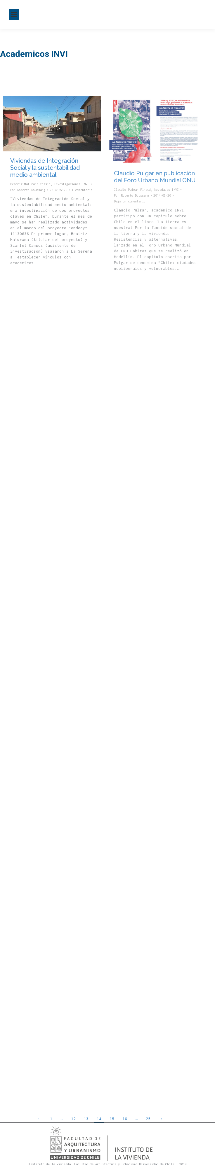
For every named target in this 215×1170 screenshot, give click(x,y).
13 (86, 1118)
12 (73, 1118)
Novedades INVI (166, 189)
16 (124, 1118)
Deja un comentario (129, 201)
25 (148, 1118)
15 (112, 1118)
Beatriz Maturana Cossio (30, 184)
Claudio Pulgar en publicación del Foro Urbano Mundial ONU (155, 177)
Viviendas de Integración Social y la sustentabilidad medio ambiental (45, 167)
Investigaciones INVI (71, 184)
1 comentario (82, 190)
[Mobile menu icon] (14, 14)
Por (27, 190)
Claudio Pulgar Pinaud (132, 189)
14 (99, 1118)
